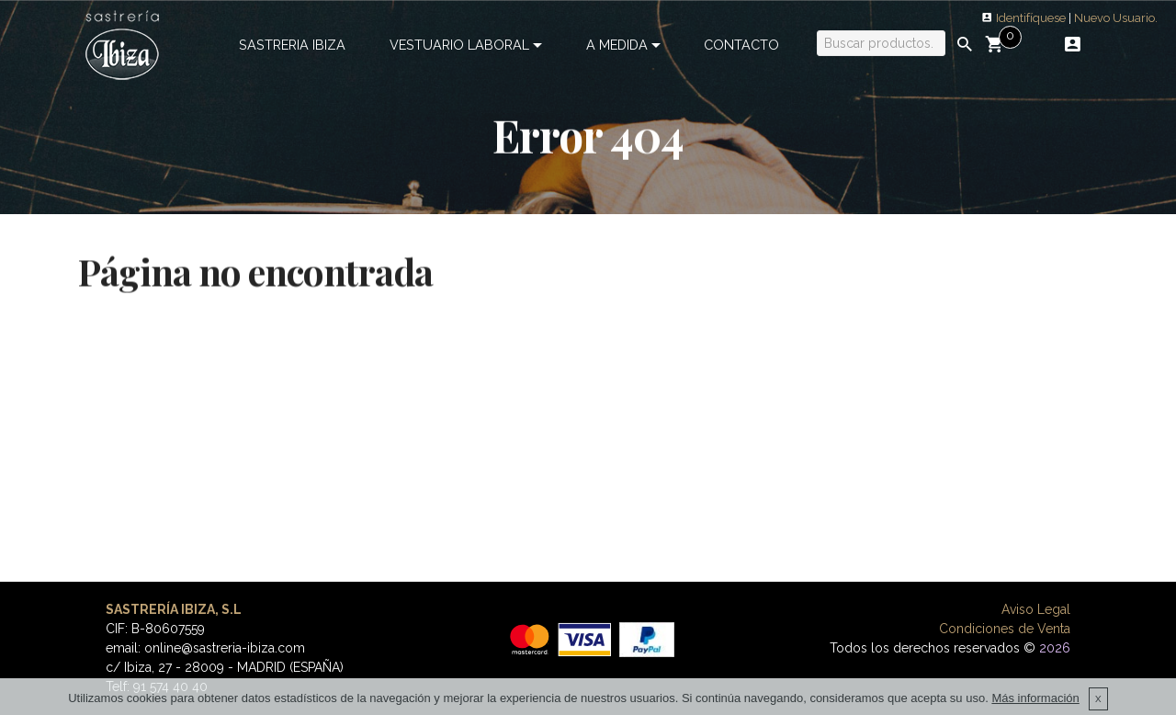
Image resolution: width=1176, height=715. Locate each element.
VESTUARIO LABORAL (459, 44)
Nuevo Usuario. (1116, 18)
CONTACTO (741, 44)
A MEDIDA (617, 44)
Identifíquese (1031, 18)
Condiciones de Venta (1004, 628)
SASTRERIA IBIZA (292, 44)
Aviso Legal (1035, 609)
